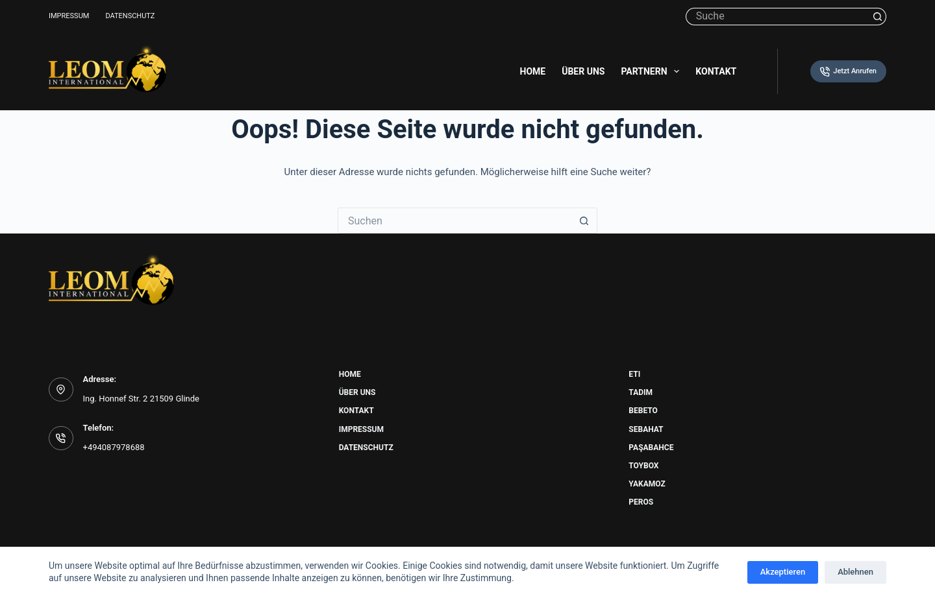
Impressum (69, 16)
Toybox (643, 465)
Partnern (652, 71)
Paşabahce (651, 447)
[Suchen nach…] (777, 16)
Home (533, 71)
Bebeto (643, 410)
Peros (641, 502)
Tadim (641, 392)
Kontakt (715, 71)
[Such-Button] (877, 16)
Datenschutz (130, 16)
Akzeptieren (782, 572)
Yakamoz (647, 483)
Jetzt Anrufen (848, 72)
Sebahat (646, 429)
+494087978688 (114, 447)
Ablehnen (855, 572)
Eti (634, 374)
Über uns (583, 71)
